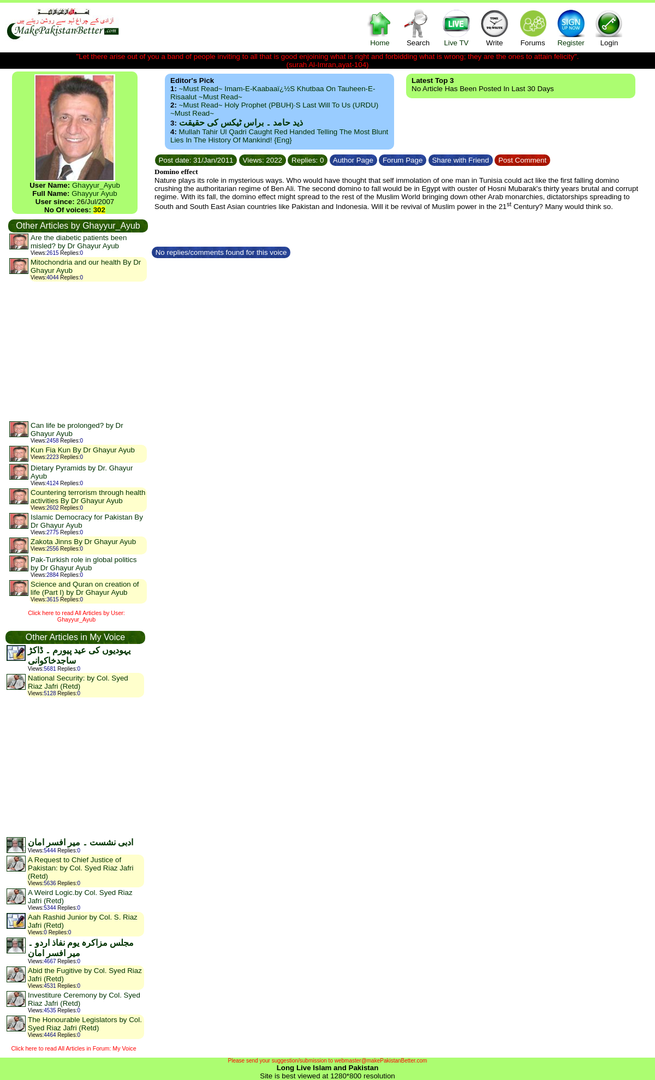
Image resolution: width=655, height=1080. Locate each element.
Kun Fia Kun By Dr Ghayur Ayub (83, 450)
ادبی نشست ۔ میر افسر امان (80, 842)
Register (571, 27)
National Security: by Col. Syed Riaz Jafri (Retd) (78, 682)
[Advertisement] (77, 351)
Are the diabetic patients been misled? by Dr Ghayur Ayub (79, 242)
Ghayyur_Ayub (96, 185)
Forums (532, 27)
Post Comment (522, 160)
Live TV (456, 27)
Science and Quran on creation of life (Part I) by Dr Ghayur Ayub (85, 588)
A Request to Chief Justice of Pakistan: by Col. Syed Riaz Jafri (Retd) (80, 868)
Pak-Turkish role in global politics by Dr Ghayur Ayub (83, 564)
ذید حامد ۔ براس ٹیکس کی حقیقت (241, 122)
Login (609, 27)
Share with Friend (460, 160)
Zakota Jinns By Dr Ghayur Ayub (83, 542)
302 (99, 210)
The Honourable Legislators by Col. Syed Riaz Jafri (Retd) (85, 1024)
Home (380, 27)
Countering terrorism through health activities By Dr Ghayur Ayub (88, 496)
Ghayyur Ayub (94, 193)
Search (418, 27)
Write (494, 27)
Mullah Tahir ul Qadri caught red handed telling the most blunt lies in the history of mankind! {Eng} (279, 136)
